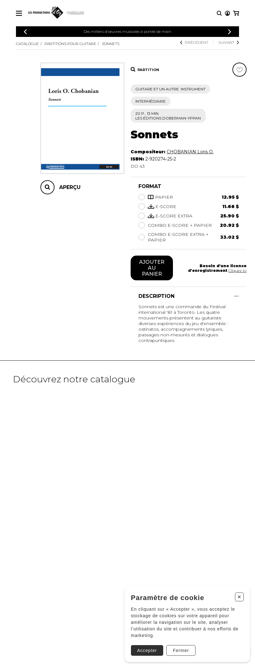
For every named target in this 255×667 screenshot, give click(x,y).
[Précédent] (25, 32)
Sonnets (110, 43)
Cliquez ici (237, 270)
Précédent (194, 42)
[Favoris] (239, 70)
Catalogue (27, 43)
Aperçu (70, 187)
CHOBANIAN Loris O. (190, 152)
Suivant (228, 42)
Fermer (181, 650)
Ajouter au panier (151, 268)
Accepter (147, 650)
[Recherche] (219, 13)
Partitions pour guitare (70, 43)
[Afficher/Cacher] (236, 296)
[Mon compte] (227, 13)
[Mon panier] (236, 13)
